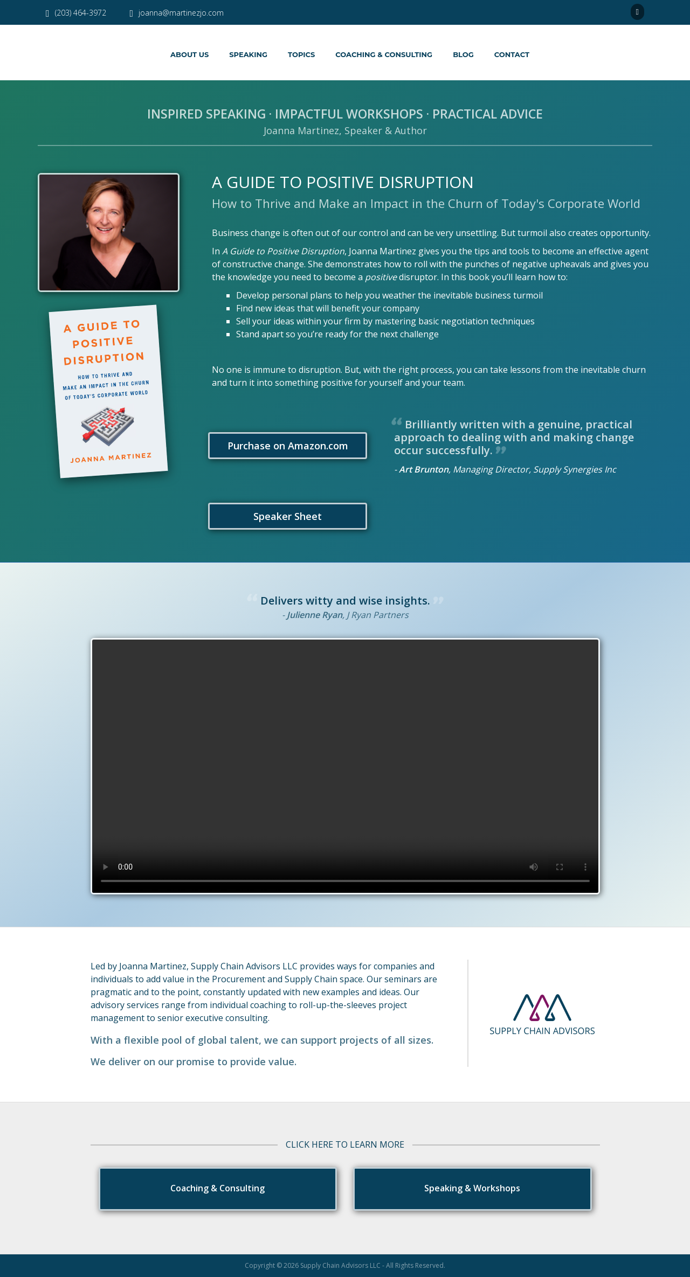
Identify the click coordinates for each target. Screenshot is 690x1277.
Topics (301, 54)
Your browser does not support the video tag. (345, 766)
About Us (189, 54)
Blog (463, 54)
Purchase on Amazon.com (285, 445)
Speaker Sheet (285, 516)
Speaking (248, 54)
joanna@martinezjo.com (177, 13)
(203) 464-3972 (76, 13)
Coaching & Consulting (383, 54)
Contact (511, 54)
